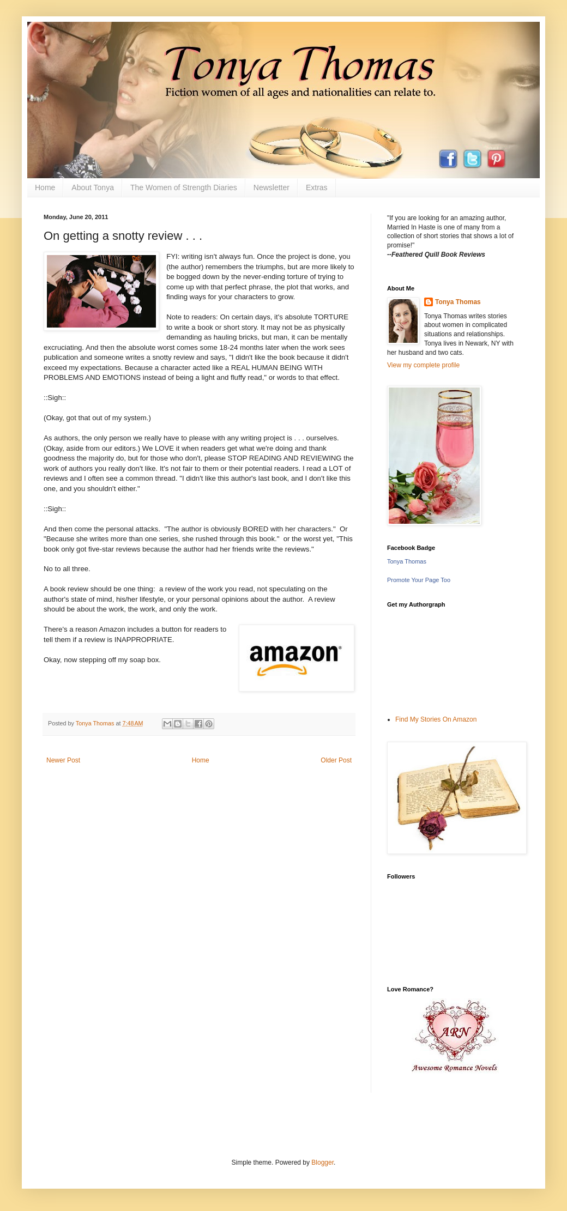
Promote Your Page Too (418, 580)
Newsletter (271, 187)
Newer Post (63, 760)
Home (45, 187)
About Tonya (92, 187)
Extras (317, 187)
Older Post (336, 760)
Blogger (322, 1162)
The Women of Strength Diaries (183, 187)
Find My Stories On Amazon (435, 719)
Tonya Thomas (458, 302)
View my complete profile (423, 365)
